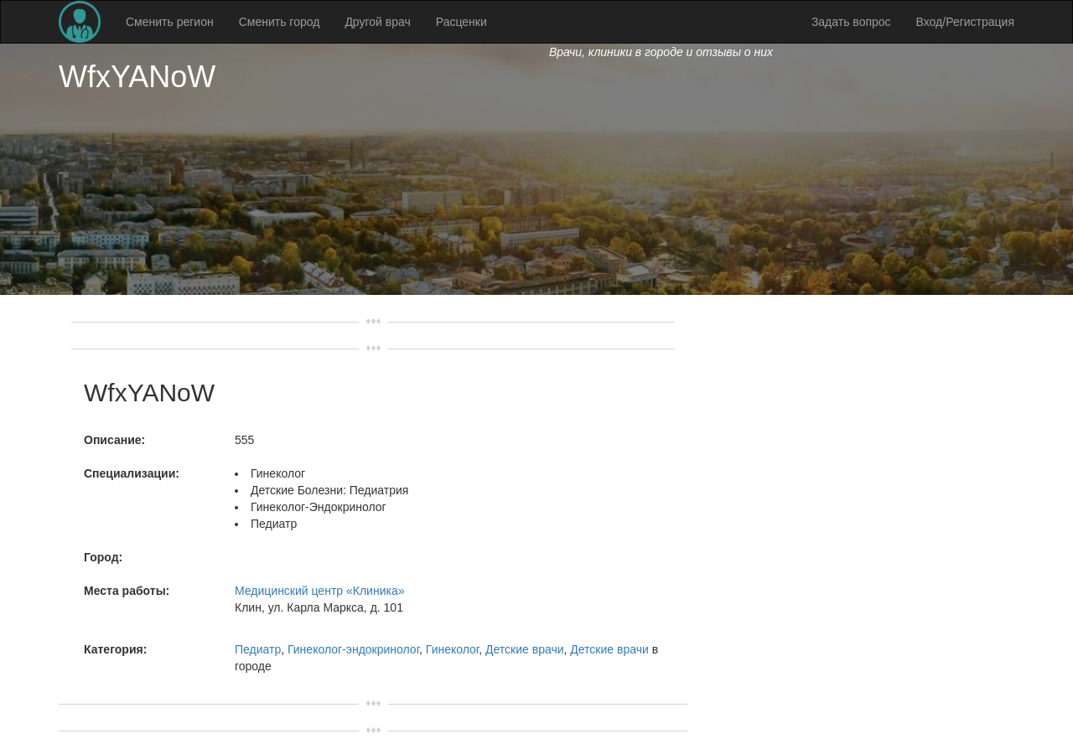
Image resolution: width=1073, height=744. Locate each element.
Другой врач (377, 21)
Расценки (461, 21)
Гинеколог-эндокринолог (353, 649)
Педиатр (258, 649)
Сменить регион (170, 21)
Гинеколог (452, 649)
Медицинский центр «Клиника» (319, 590)
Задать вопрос (851, 21)
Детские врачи (524, 649)
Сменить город (279, 21)
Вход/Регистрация (965, 21)
